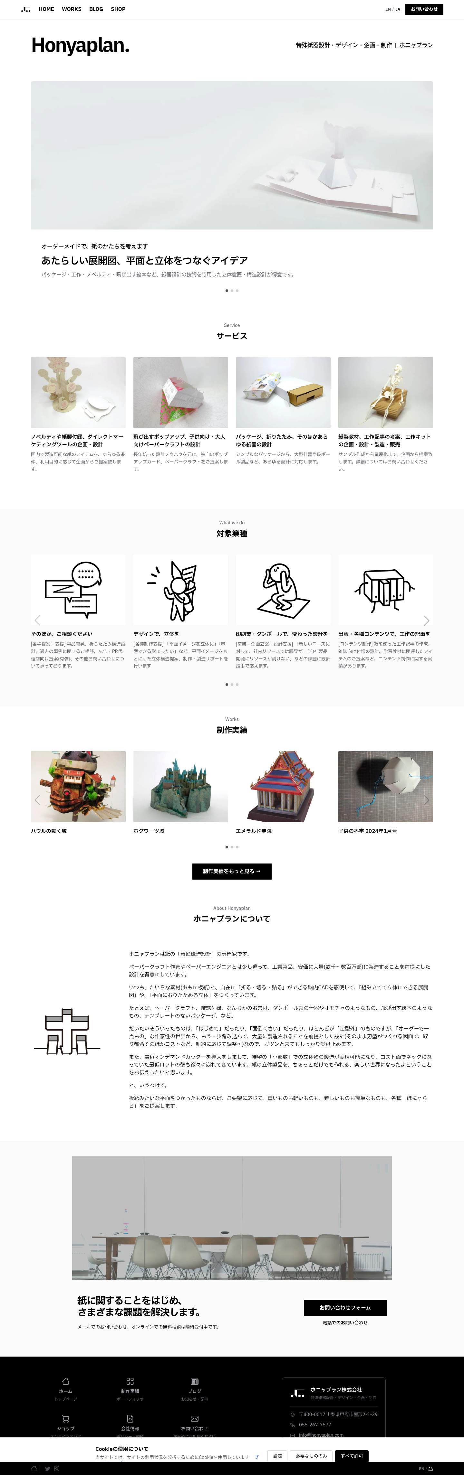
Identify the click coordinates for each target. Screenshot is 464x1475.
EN (388, 9)
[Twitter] (47, 1468)
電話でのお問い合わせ (345, 1323)
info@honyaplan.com (321, 1435)
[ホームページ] (34, 1468)
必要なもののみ (311, 1456)
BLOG (96, 9)
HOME (46, 9)
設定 (277, 1456)
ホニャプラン (416, 45)
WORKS (72, 9)
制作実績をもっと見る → (232, 871)
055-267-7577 (315, 1425)
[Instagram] (56, 1468)
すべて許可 (352, 1456)
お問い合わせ (424, 9)
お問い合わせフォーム (345, 1308)
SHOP (118, 9)
